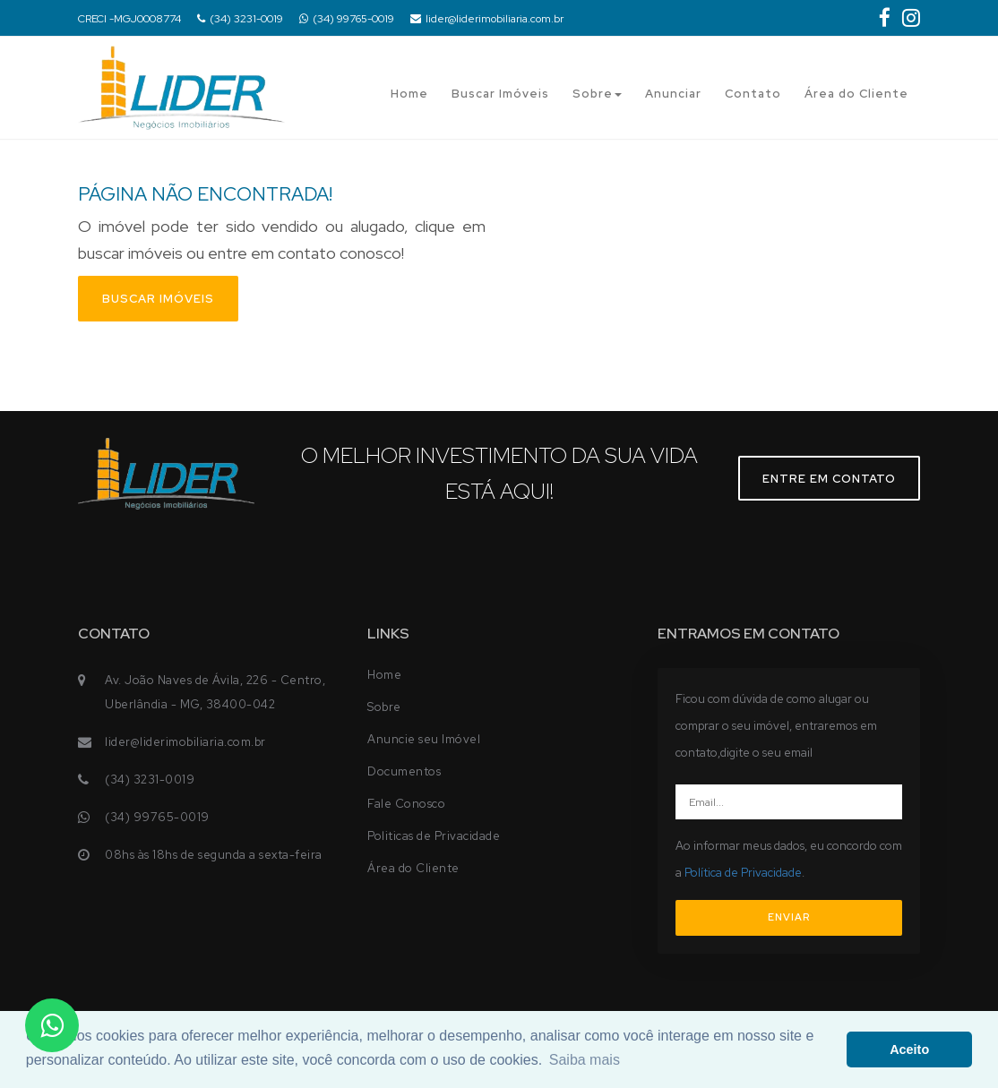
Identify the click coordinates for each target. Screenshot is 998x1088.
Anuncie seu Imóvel (423, 739)
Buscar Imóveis (500, 93)
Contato (753, 93)
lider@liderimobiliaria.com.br (487, 19)
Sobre (597, 93)
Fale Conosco (406, 803)
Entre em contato (829, 478)
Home (409, 93)
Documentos (404, 771)
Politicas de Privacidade (433, 836)
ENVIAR (789, 917)
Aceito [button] (909, 1049)
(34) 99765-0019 (346, 19)
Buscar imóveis (158, 298)
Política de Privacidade (743, 872)
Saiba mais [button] (584, 1059)
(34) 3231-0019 (240, 19)
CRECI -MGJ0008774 (129, 19)
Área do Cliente (856, 93)
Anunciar (673, 93)
